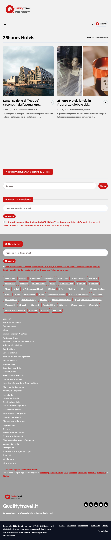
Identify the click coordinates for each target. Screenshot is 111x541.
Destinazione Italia (11, 403)
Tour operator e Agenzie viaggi (17, 452)
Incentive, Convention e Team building (20, 384)
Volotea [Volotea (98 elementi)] (33, 311)
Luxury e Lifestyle (11, 444)
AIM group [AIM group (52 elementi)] (10, 279)
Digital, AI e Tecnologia (13, 437)
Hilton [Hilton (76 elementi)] (8, 295)
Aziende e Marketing (12, 346)
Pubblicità (95, 526)
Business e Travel (10, 339)
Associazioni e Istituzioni (14, 433)
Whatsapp (45, 473)
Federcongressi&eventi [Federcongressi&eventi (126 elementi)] (34, 290)
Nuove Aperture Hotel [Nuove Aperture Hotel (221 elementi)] (62, 300)
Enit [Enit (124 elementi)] (17, 290)
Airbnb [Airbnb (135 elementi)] (23, 279)
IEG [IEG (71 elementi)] (18, 295)
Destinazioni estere (12, 410)
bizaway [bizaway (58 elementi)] (93, 279)
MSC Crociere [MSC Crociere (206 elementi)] (11, 300)
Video (5, 331)
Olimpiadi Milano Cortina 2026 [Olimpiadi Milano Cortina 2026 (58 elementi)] (89, 300)
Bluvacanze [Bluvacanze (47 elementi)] (10, 284)
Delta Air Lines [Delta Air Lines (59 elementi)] (67, 284)
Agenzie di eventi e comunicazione (18, 342)
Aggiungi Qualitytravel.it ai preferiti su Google (28, 173)
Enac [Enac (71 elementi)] (8, 290)
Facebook (82, 473)
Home (90, 37)
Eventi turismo (9, 372)
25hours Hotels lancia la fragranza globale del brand (76, 105)
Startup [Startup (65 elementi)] (63, 306)
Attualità (7, 320)
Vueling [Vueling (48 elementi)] (45, 311)
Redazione (83, 526)
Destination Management (14, 406)
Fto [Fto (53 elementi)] (61, 290)
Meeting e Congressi (12, 391)
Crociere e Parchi (11, 399)
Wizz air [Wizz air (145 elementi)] (57, 311)
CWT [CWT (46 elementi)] (53, 284)
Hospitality (8, 396)
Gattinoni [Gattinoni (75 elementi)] (72, 290)
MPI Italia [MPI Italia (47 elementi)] (98, 295)
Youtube (92, 473)
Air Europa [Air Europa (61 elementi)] (36, 279)
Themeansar (9, 536)
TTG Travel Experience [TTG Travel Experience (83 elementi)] (15, 311)
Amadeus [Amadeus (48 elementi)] (49, 279)
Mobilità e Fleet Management (16, 357)
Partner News (9, 327)
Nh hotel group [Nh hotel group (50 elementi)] (29, 300)
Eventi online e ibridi (12, 369)
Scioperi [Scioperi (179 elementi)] (35, 306)
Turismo (6, 430)
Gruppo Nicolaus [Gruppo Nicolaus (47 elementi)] (97, 290)
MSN (66, 473)
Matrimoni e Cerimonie (13, 388)
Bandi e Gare (9, 350)
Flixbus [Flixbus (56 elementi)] (52, 290)
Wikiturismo (8, 460)
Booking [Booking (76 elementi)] (24, 284)
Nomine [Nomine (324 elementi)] (44, 300)
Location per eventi (12, 418)
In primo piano (9, 426)
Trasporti (7, 456)
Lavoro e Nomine (10, 353)
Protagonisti (8, 448)
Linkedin (73, 473)
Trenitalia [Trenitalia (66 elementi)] (94, 306)
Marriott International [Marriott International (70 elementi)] (79, 295)
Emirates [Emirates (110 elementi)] (94, 284)
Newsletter (103, 532)
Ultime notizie (9, 464)
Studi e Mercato (10, 361)
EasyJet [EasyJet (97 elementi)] (82, 284)
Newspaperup (38, 533)
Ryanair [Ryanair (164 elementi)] (23, 306)
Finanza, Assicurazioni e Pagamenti (19, 441)
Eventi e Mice (9, 365)
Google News (56, 473)
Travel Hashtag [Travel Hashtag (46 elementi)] (78, 306)
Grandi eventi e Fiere (12, 380)
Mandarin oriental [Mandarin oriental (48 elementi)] (57, 295)
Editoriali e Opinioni (12, 323)
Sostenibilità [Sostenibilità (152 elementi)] (49, 306)
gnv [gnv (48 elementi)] (84, 290)
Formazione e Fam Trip (13, 376)
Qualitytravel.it (20, 507)
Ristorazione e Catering (14, 422)
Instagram (101, 473)
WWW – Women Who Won (15, 335)
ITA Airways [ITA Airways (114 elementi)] (30, 295)
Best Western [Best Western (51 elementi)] (79, 279)
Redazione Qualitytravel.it (26, 110)
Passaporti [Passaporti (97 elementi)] (10, 306)
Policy (105, 526)
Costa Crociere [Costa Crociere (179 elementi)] (39, 284)
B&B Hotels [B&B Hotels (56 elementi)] (63, 279)
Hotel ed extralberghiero (14, 414)
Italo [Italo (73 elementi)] (42, 295)
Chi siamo (71, 526)
